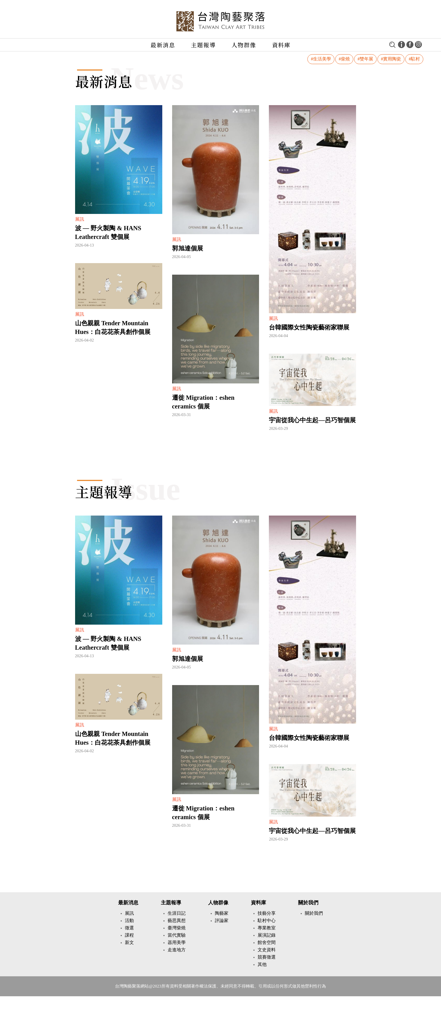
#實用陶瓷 (391, 59)
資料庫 (281, 45)
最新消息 (162, 45)
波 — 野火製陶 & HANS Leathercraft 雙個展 (108, 232)
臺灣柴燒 (177, 927)
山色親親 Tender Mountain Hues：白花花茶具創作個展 (113, 327)
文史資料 (267, 949)
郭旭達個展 (187, 248)
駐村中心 (267, 920)
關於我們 (308, 902)
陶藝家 (221, 913)
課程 (129, 935)
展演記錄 (267, 935)
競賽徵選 (267, 957)
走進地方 (177, 949)
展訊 (129, 913)
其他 (262, 964)
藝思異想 (177, 920)
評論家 (221, 920)
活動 (129, 920)
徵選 (129, 927)
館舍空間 (267, 942)
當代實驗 (177, 935)
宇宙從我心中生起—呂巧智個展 (312, 420)
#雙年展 (365, 59)
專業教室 (267, 927)
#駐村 (414, 59)
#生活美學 (321, 59)
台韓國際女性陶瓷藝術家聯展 (309, 327)
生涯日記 (177, 913)
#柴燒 (344, 59)
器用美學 (177, 942)
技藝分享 (267, 913)
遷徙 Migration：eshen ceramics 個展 (203, 402)
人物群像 (243, 45)
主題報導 (203, 45)
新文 (129, 942)
